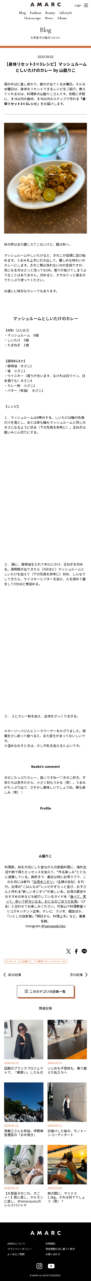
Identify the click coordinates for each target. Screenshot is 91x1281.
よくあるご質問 (15, 1254)
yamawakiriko (55, 925)
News (49, 18)
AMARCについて (16, 1243)
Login (78, 5)
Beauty (50, 12)
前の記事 (14, 974)
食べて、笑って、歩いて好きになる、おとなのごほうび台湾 (46, 899)
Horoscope (32, 18)
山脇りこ (27, 961)
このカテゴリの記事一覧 (47, 991)
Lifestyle (65, 12)
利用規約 (50, 1243)
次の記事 (76, 974)
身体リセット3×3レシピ (51, 961)
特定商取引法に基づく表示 (60, 1248)
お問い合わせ (53, 1254)
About (62, 18)
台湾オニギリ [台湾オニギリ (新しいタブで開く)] (43, 881)
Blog (22, 12)
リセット (12, 961)
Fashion (35, 12)
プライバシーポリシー (19, 1248)
